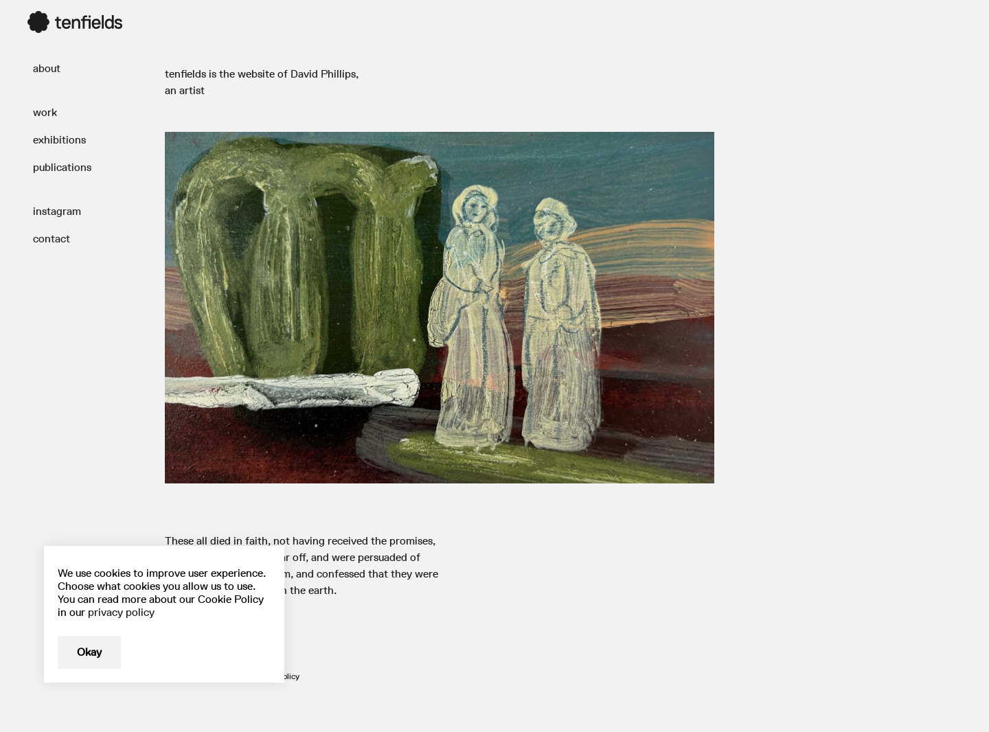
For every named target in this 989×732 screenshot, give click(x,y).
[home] (75, 22)
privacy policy (121, 612)
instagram (57, 211)
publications (62, 167)
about (46, 68)
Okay (89, 652)
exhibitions (59, 139)
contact (51, 238)
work (45, 112)
